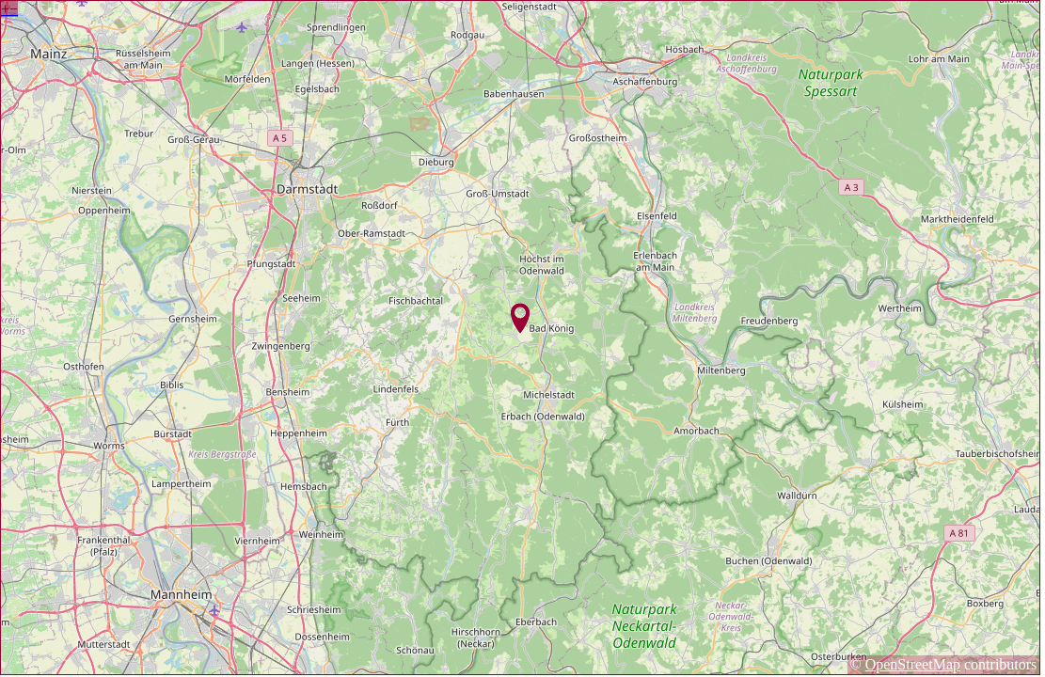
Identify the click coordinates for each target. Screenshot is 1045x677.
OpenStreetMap (912, 664)
